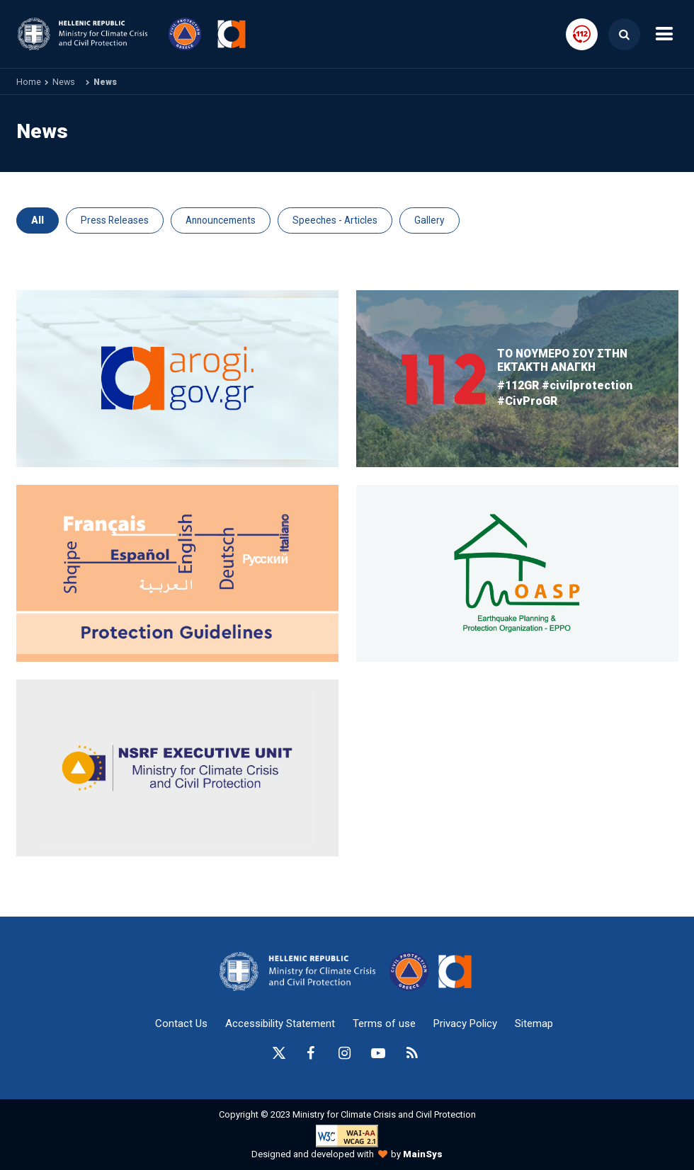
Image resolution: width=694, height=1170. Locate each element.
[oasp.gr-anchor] (177, 767)
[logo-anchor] (301, 971)
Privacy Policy (465, 1023)
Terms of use (384, 1023)
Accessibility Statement (280, 1023)
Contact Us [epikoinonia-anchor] (181, 1023)
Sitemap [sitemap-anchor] (534, 1023)
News (63, 81)
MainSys (423, 1154)
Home (28, 81)
